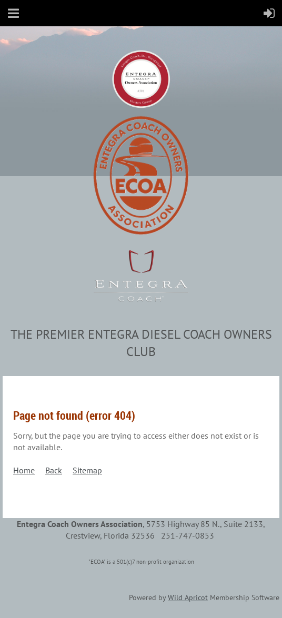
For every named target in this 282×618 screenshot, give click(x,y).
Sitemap (87, 470)
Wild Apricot (188, 597)
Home (24, 470)
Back (53, 470)
